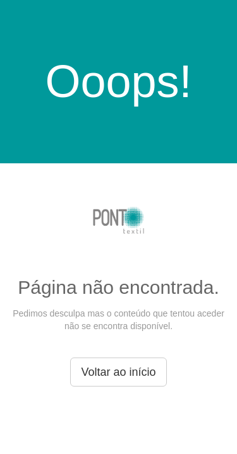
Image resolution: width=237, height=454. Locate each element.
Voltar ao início (118, 372)
